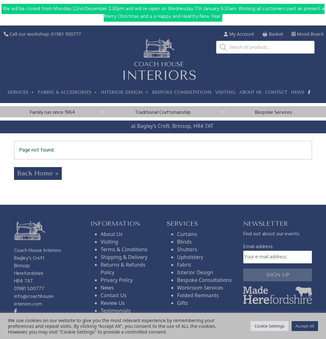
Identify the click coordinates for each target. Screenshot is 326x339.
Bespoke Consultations (182, 92)
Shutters (187, 249)
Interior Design (125, 92)
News (297, 92)
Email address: (277, 253)
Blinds (184, 241)
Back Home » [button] (38, 173)
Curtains (187, 234)
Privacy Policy (117, 280)
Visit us (121, 125)
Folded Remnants (198, 295)
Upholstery (190, 257)
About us (250, 92)
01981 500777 (66, 34)
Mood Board (307, 34)
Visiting (225, 92)
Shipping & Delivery (124, 257)
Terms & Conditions (124, 249)
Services (21, 92)
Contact (276, 92)
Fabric (184, 264)
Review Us (113, 302)
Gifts (182, 302)
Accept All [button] (304, 326)
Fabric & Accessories (67, 92)
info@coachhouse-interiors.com (34, 300)
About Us (112, 234)
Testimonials (116, 310)
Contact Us (113, 295)
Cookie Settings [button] (269, 326)
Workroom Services (200, 287)
